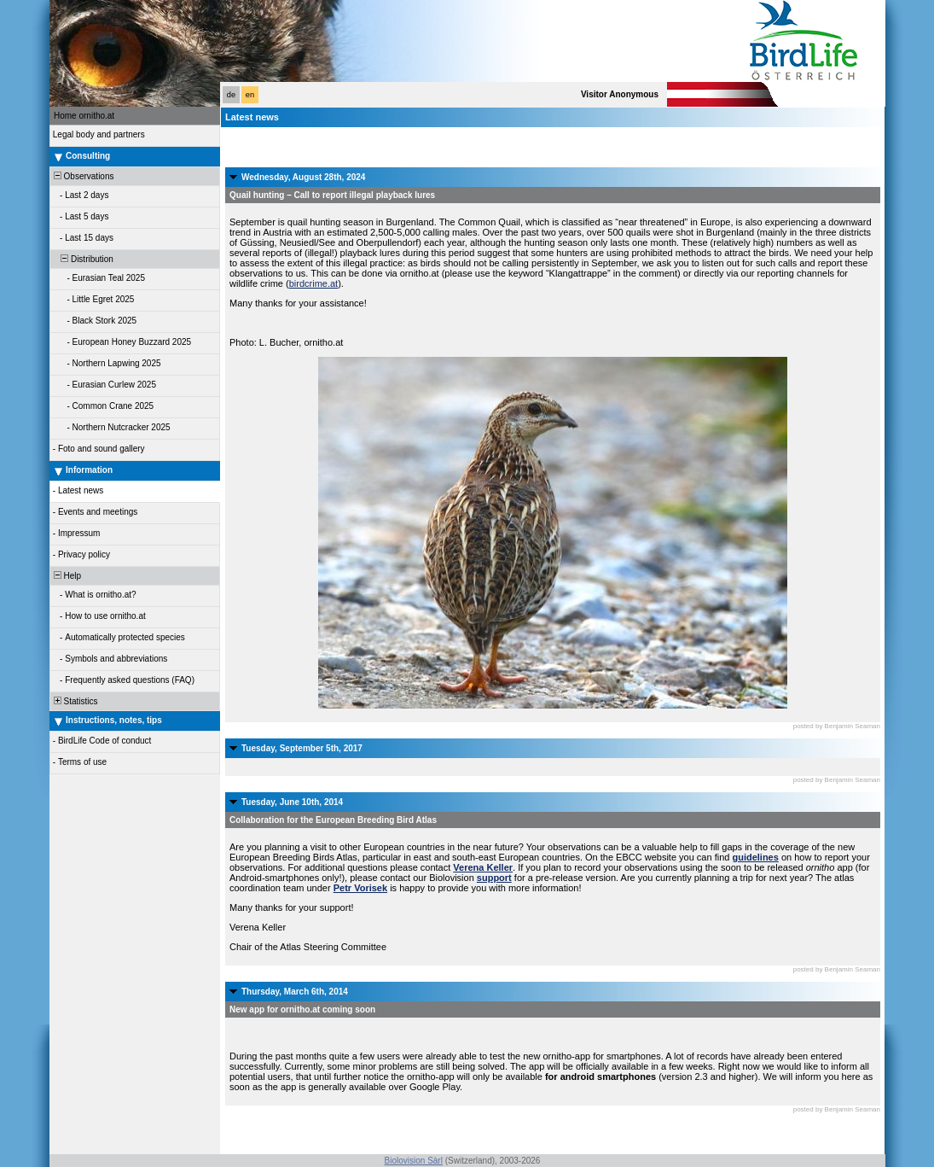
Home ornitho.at (84, 115)
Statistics (74, 701)
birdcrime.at (313, 283)
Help (66, 576)
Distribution (82, 259)
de (231, 94)
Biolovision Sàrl (414, 1160)
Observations (82, 176)
